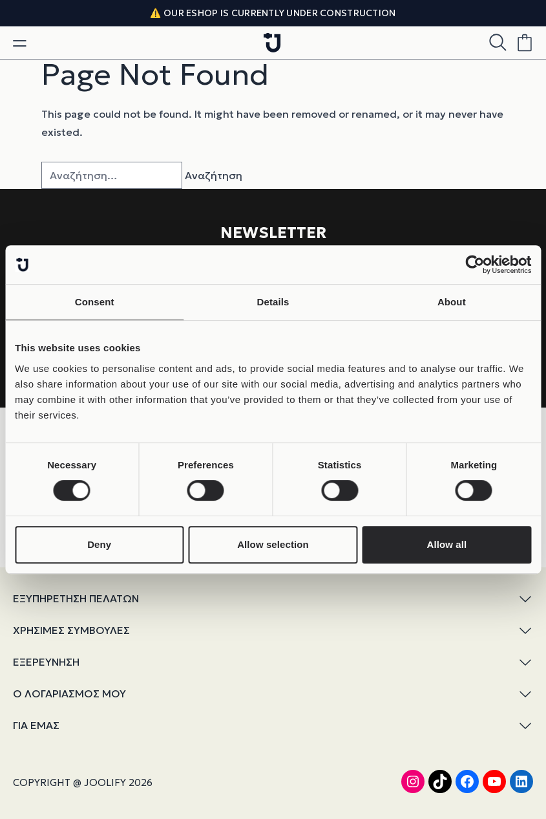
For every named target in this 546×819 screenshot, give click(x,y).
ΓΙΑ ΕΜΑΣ (273, 725)
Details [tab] (273, 301)
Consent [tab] (94, 301)
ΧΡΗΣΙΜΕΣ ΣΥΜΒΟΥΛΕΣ (273, 630)
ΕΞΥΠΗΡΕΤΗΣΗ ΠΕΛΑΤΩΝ (273, 599)
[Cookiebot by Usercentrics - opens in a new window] (474, 264)
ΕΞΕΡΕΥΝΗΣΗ (273, 662)
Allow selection (273, 544)
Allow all (446, 544)
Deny (99, 544)
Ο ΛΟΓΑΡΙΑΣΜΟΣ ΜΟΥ (273, 694)
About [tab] (451, 301)
